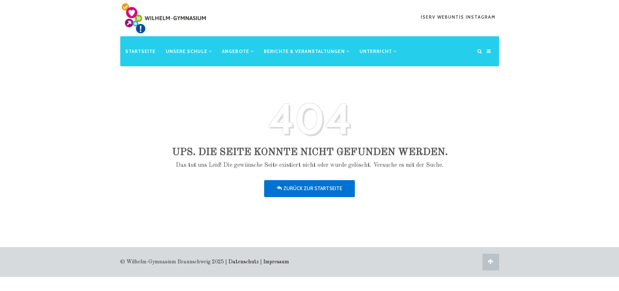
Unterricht (378, 51)
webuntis (451, 17)
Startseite (140, 51)
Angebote (238, 51)
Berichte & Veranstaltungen (307, 51)
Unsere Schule (189, 51)
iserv (429, 17)
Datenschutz (243, 262)
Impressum (276, 262)
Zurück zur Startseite (309, 188)
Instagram (481, 17)
